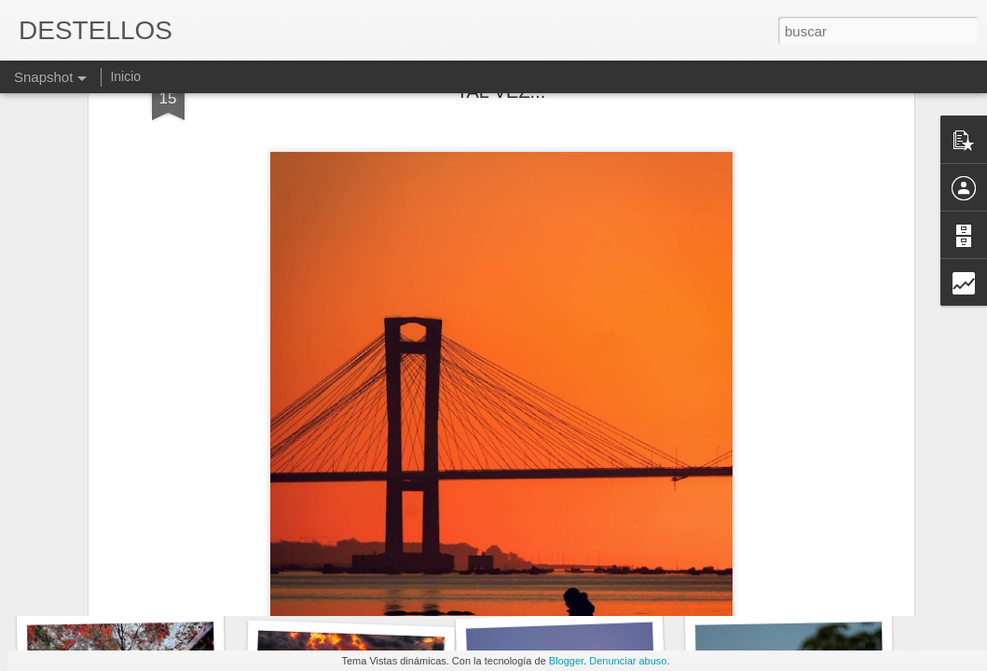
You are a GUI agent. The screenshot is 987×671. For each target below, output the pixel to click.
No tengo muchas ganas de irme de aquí (851, 578)
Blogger (566, 660)
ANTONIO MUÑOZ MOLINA (596, 583)
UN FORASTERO (119, 584)
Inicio (125, 76)
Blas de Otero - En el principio (366, 573)
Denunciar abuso (627, 660)
